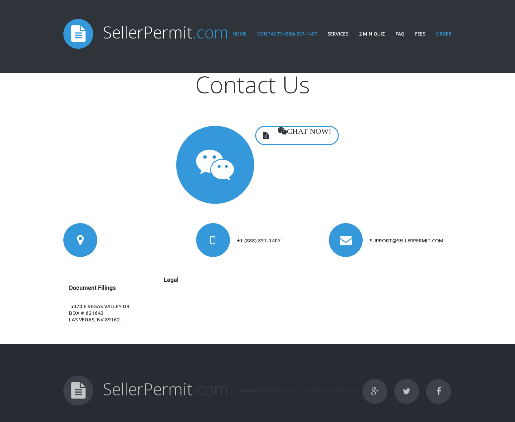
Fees (420, 34)
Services (338, 34)
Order (444, 34)
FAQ (400, 34)
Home (240, 34)
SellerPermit (166, 32)
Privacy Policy (289, 396)
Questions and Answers (332, 396)
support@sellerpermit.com (406, 240)
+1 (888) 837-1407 (259, 240)
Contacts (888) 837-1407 (287, 34)
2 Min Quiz (372, 34)
